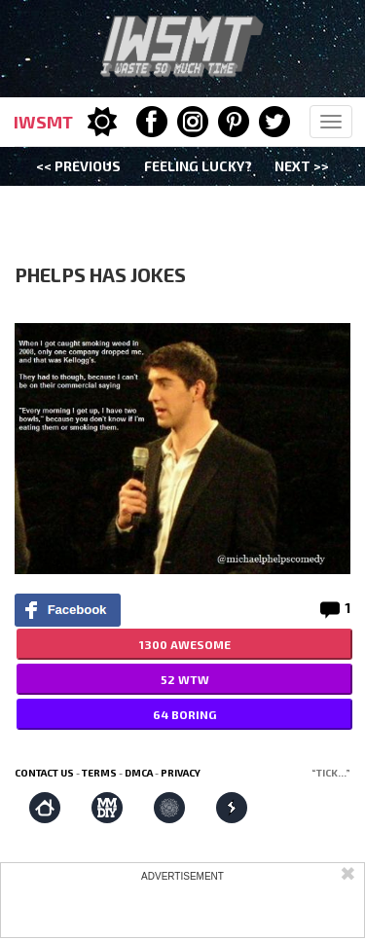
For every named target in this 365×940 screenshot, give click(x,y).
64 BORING (184, 714)
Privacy (181, 772)
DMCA (139, 772)
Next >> (301, 166)
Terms (99, 772)
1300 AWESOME (185, 644)
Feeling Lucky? (198, 166)
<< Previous (78, 166)
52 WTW (185, 679)
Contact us (44, 772)
